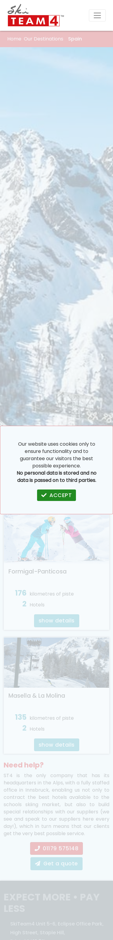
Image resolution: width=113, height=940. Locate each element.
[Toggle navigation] (97, 15)
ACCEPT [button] (56, 495)
